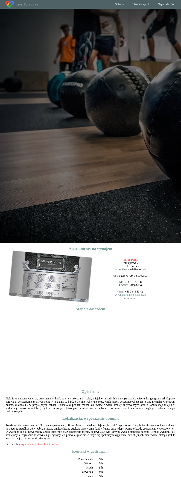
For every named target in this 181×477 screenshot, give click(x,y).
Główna (119, 4)
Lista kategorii (140, 4)
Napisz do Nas (166, 4)
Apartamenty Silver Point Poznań (40, 444)
